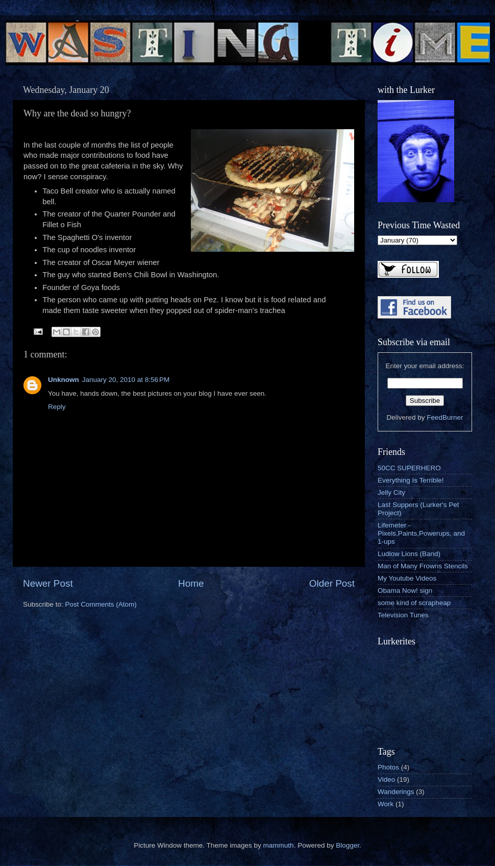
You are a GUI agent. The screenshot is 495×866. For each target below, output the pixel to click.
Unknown (63, 379)
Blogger (347, 845)
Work (385, 804)
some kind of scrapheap (414, 603)
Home (191, 583)
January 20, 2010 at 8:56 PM (126, 379)
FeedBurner (445, 417)
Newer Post (48, 583)
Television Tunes (403, 615)
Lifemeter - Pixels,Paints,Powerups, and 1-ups (421, 533)
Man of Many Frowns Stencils (423, 566)
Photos (388, 767)
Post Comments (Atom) (101, 604)
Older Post (332, 583)
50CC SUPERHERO (409, 468)
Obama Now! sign (405, 590)
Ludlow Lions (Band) (409, 554)
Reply (57, 407)
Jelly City (391, 492)
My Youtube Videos (407, 578)
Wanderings (396, 792)
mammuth (278, 845)
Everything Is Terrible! (411, 480)
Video (386, 779)
